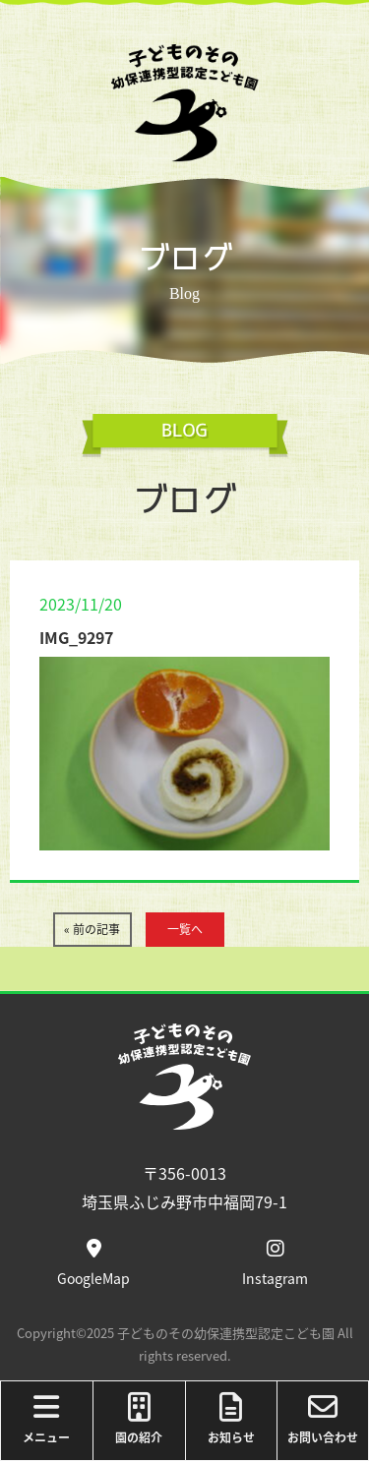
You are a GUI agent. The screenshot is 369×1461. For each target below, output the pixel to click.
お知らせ (231, 1419)
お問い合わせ (322, 1419)
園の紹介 (139, 1419)
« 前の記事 (92, 929)
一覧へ (185, 929)
